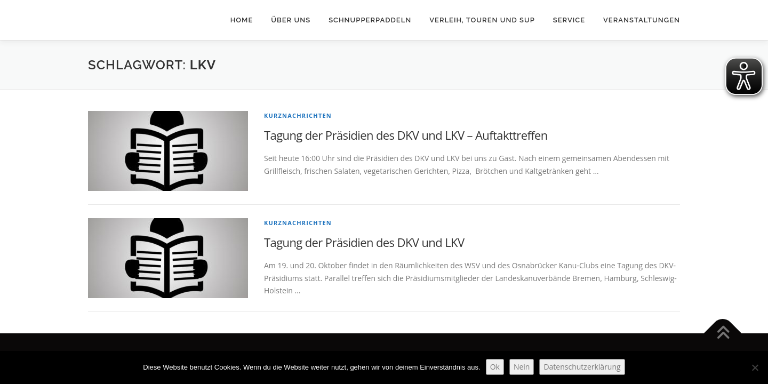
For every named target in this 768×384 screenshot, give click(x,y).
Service (569, 20)
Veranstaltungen (641, 20)
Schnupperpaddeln (370, 20)
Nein (522, 367)
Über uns (290, 20)
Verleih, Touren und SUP (482, 20)
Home (241, 20)
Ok (495, 367)
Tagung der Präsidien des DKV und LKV (364, 242)
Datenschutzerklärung (581, 367)
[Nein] (754, 367)
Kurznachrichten (298, 115)
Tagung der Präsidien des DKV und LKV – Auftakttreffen (406, 135)
